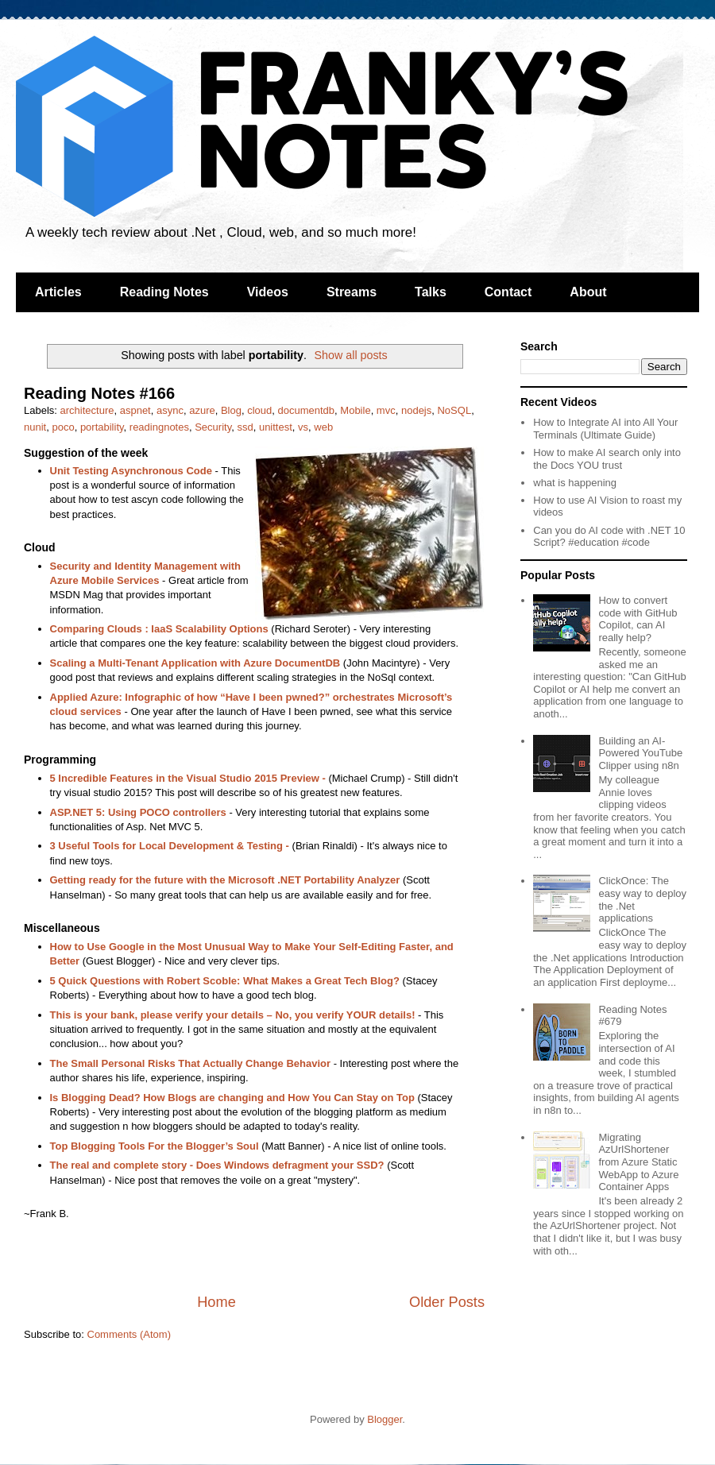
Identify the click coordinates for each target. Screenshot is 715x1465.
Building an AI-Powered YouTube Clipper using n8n (640, 753)
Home (216, 1302)
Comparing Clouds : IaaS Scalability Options (159, 629)
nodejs (416, 410)
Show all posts (351, 355)
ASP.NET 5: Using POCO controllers (138, 812)
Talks (430, 292)
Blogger (384, 1419)
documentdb (306, 410)
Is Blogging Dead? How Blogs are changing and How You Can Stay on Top (232, 1098)
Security (213, 427)
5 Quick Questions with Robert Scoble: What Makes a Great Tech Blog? (225, 981)
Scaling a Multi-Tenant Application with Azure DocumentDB (195, 663)
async (170, 410)
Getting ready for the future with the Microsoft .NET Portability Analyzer (225, 880)
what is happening (574, 483)
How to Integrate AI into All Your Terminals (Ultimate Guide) (605, 428)
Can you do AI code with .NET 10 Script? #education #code (609, 536)
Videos (267, 292)
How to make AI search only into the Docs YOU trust (607, 458)
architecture (87, 410)
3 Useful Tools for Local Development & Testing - (169, 846)
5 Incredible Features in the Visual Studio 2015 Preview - (188, 778)
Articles (58, 292)
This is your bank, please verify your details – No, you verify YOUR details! (232, 1015)
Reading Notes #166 (99, 393)
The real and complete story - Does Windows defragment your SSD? (217, 1165)
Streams (352, 292)
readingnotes (159, 427)
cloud (259, 410)
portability (102, 427)
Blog (231, 410)
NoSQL (454, 410)
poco (63, 427)
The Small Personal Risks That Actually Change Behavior (190, 1063)
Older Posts (447, 1302)
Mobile (355, 410)
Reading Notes (164, 292)
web (323, 427)
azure (202, 410)
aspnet (135, 410)
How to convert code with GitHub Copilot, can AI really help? (637, 619)
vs (303, 427)
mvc (386, 410)
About (588, 292)
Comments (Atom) (129, 1334)
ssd (245, 427)
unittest (275, 427)
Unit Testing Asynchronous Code (131, 471)
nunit (35, 427)
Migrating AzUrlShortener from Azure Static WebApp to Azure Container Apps (638, 1161)
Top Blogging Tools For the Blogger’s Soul (154, 1146)
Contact (508, 292)
